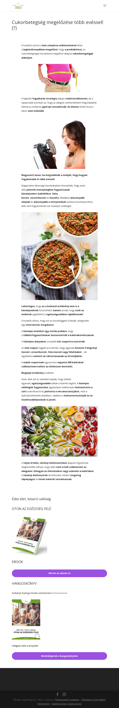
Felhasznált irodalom (67, 699)
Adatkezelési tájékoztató (66, 703)
